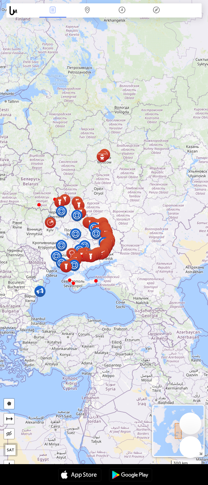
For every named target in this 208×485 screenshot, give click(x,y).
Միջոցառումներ (52, 10)
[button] (39, 204)
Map (87, 10)
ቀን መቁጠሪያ (122, 10)
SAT (10, 450)
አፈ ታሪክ (156, 10)
